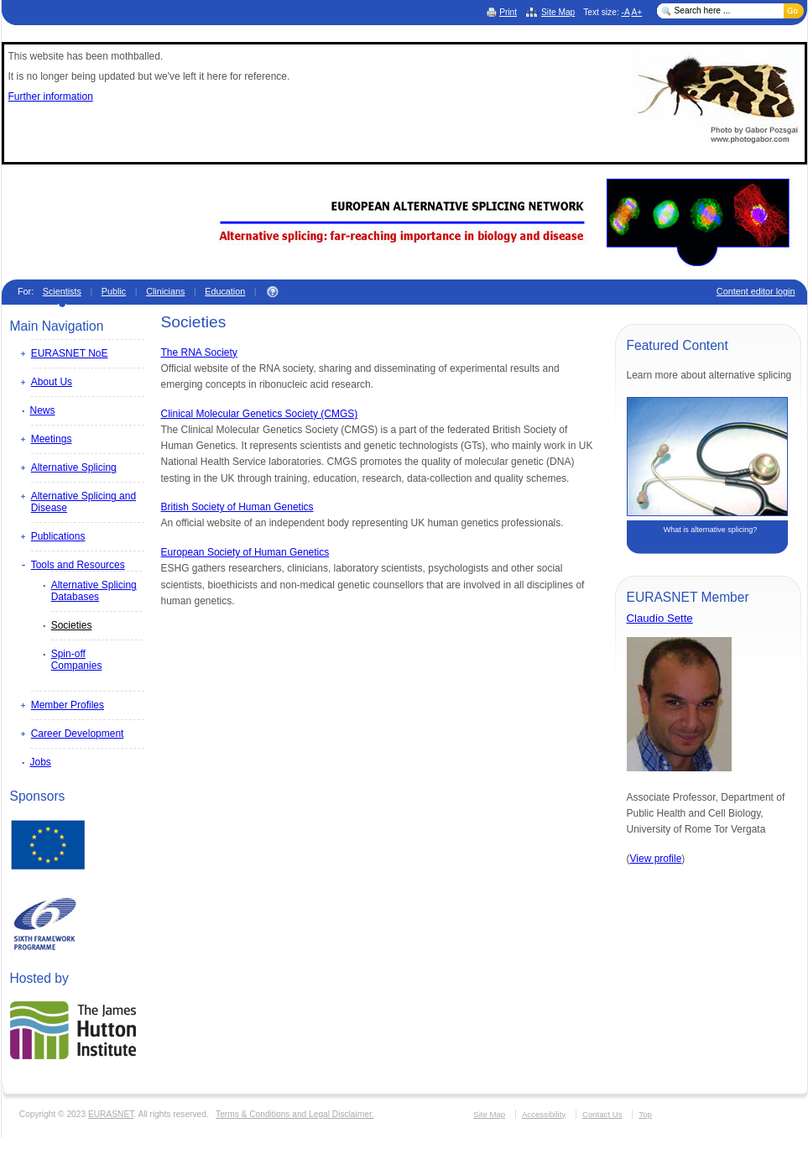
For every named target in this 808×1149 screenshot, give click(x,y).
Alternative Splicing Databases (94, 591)
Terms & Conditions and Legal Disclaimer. (295, 1114)
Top (645, 1114)
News (42, 410)
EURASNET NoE (69, 353)
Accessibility (544, 1114)
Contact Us (602, 1114)
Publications (58, 536)
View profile (656, 858)
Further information (50, 96)
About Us (51, 382)
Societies (71, 625)
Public (114, 291)
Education (225, 291)
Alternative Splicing (74, 467)
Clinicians (165, 291)
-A (626, 12)
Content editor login (756, 291)
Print (508, 12)
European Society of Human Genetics (245, 552)
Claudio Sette (660, 618)
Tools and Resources (78, 565)
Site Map (558, 12)
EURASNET (110, 1114)
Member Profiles (67, 705)
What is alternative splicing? (711, 529)
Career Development (77, 733)
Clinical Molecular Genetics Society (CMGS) (259, 414)
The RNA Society (199, 352)
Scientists (62, 291)
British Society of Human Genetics (237, 507)
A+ (636, 12)
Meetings (51, 439)
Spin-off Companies (76, 659)
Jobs (40, 762)
